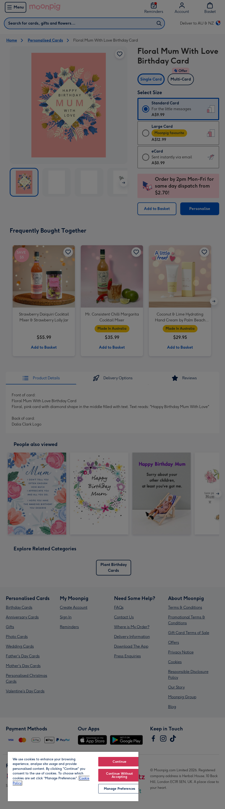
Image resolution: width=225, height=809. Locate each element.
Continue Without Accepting (119, 775)
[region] (73, 776)
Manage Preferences (119, 789)
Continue (119, 762)
